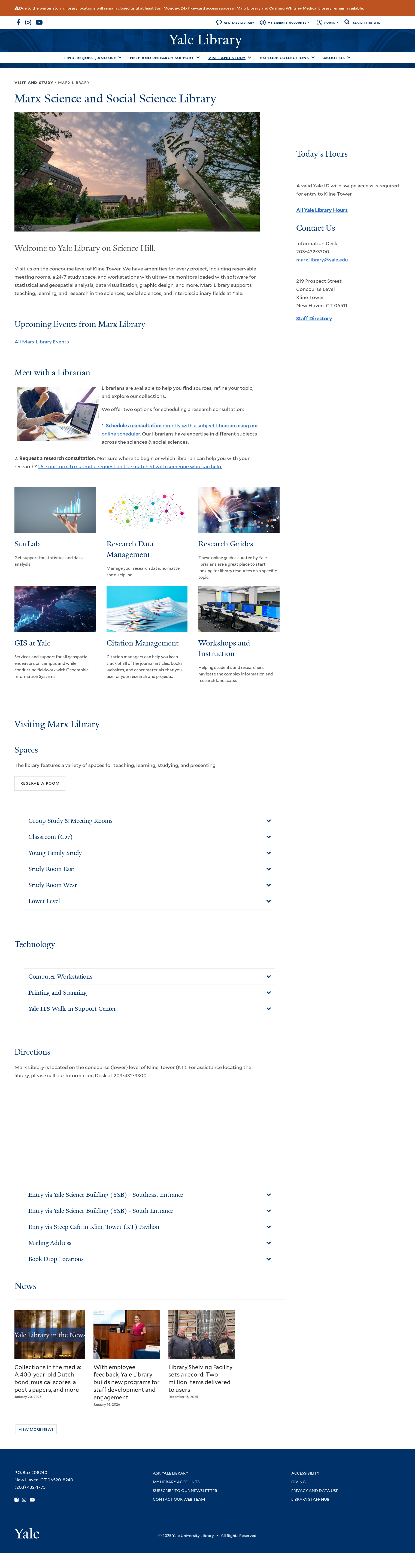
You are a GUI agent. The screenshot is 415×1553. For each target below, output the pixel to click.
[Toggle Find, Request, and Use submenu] (120, 57)
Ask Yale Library (239, 22)
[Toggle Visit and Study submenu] (250, 57)
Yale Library (207, 40)
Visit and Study (227, 58)
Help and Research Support (162, 58)
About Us (334, 58)
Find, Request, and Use (90, 58)
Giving (298, 1482)
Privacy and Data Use (314, 1490)
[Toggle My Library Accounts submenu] (309, 22)
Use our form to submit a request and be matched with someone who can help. (130, 466)
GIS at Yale (32, 643)
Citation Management (142, 643)
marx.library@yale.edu (322, 260)
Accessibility (305, 1473)
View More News (36, 1429)
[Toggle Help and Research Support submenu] (198, 57)
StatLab (27, 544)
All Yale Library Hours (322, 210)
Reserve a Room (39, 783)
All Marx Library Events (41, 342)
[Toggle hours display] (338, 22)
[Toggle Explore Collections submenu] (313, 57)
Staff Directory (314, 318)
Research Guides (225, 544)
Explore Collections (284, 58)
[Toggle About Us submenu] (349, 57)
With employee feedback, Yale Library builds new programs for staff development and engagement (126, 1382)
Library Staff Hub (310, 1499)
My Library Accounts (287, 22)
